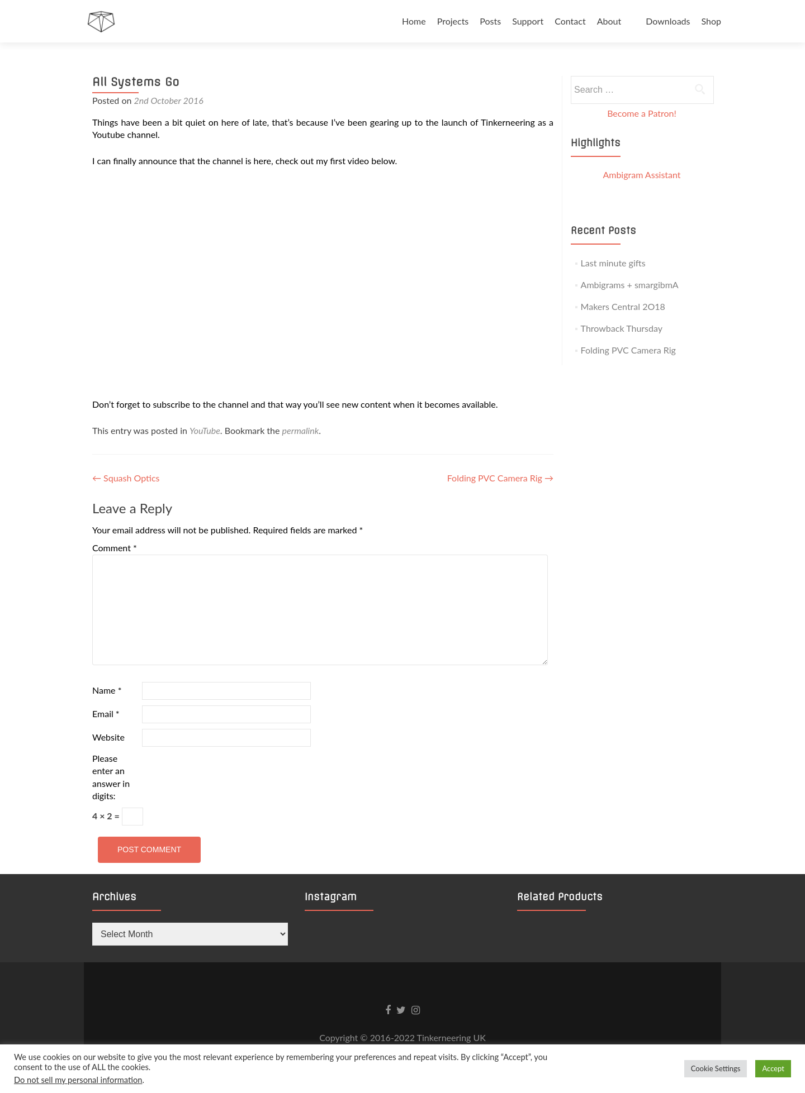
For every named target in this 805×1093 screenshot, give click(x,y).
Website (108, 737)
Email (106, 713)
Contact (570, 21)
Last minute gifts (613, 262)
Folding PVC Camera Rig (500, 477)
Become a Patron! (641, 113)
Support (527, 21)
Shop (711, 21)
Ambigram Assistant (641, 174)
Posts (490, 21)
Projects (453, 21)
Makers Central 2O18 (623, 306)
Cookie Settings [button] (716, 1068)
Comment (114, 547)
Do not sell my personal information (78, 1080)
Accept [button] (773, 1068)
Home (414, 21)
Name (106, 690)
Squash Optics (125, 477)
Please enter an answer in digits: (111, 777)
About (609, 21)
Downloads (668, 21)
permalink (300, 430)
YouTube (205, 430)
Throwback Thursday (621, 328)
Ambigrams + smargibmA (630, 284)
